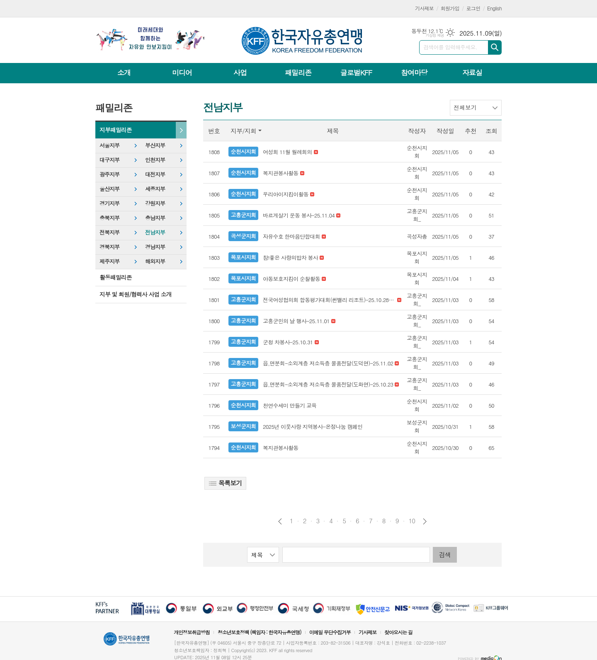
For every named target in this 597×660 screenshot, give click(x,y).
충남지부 (155, 218)
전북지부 (109, 232)
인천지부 (155, 160)
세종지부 (155, 189)
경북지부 (109, 247)
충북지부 (109, 218)
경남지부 (155, 247)
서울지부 (109, 145)
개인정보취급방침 (191, 632)
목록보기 (225, 483)
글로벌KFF (356, 72)
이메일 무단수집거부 (330, 632)
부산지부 (155, 145)
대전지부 (155, 174)
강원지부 (155, 203)
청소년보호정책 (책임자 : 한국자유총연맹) (259, 632)
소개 (124, 72)
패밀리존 (298, 72)
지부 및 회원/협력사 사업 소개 (136, 294)
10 (412, 521)
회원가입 (450, 8)
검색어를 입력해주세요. (450, 47)
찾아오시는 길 (398, 632)
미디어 (182, 72)
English (494, 8)
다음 (425, 521)
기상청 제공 (434, 35)
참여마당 (414, 72)
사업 (240, 72)
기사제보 (424, 8)
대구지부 (109, 160)
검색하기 (495, 47)
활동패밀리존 (115, 277)
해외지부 (155, 261)
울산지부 (109, 189)
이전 (280, 521)
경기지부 (109, 203)
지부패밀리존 (115, 130)
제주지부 (109, 261)
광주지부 (109, 174)
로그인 (473, 8)
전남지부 (155, 232)
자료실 (472, 72)
